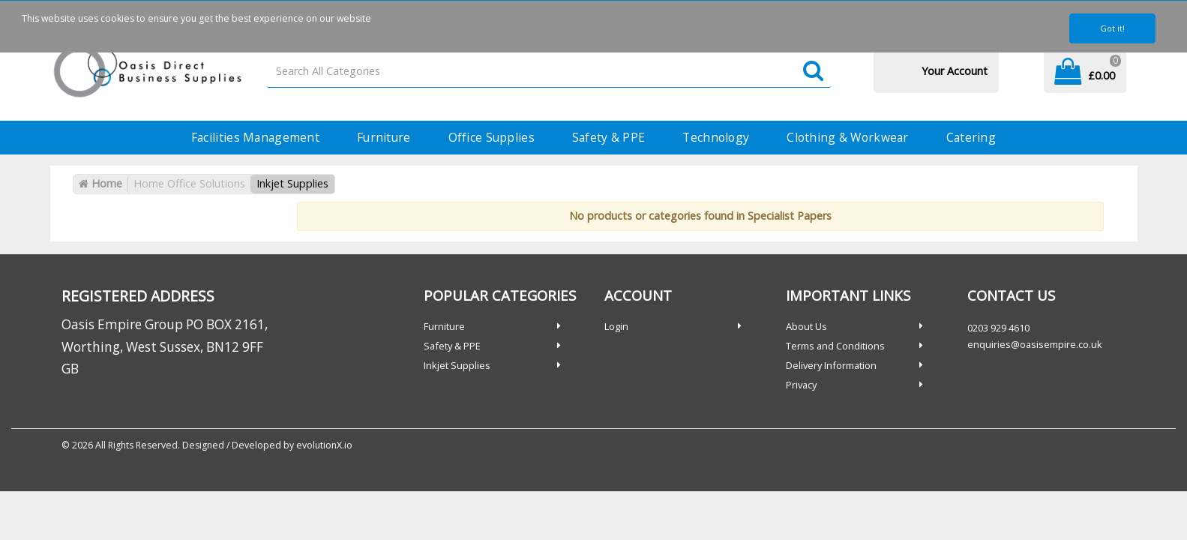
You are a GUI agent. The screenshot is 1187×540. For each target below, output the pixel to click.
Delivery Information (831, 365)
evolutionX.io (324, 445)
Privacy (801, 385)
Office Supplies (491, 137)
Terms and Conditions (835, 345)
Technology (715, 137)
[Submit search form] (813, 71)
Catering (971, 137)
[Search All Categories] (548, 72)
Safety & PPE (608, 137)
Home (100, 183)
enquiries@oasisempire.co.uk (1034, 344)
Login (616, 326)
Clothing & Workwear (847, 137)
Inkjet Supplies (292, 183)
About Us (806, 326)
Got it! (1112, 28)
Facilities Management (255, 137)
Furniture (384, 137)
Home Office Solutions (189, 183)
